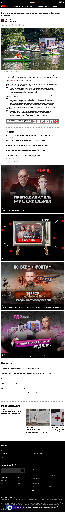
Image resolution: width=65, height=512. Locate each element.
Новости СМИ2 (5, 438)
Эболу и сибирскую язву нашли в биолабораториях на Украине (19, 389)
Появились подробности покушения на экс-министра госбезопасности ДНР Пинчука (26, 373)
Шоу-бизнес (48, 6)
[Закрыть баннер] (57, 506)
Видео (2, 6)
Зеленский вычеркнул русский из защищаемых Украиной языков (20, 368)
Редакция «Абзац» (10, 21)
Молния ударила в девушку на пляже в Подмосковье (16, 378)
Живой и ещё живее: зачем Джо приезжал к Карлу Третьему (25, 140)
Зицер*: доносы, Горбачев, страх (13, 210)
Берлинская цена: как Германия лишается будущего (23, 156)
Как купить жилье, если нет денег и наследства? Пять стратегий (23, 356)
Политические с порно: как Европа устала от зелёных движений (27, 145)
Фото (2, 483)
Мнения (21, 6)
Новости (8, 6)
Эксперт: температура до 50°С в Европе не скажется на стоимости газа (29, 135)
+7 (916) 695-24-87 (6, 453)
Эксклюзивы (15, 6)
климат (9, 161)
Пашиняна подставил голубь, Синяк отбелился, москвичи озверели (24, 259)
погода (16, 161)
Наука (50, 481)
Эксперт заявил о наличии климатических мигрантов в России (26, 150)
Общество (55, 6)
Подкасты (51, 483)
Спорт (50, 478)
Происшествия (40, 6)
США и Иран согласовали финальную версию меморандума (18, 383)
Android (3, 459)
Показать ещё (32, 393)
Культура (35, 481)
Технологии (36, 483)
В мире (34, 475)
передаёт (12, 80)
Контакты (19, 480)
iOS (2, 457)
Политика (26, 6)
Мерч (18, 483)
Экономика (32, 6)
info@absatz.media (37, 453)
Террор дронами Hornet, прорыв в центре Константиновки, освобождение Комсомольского (32, 307)
